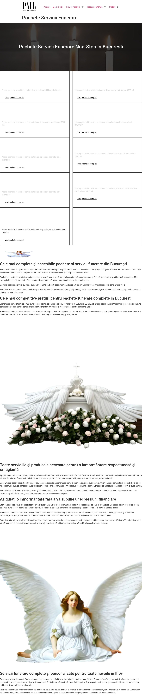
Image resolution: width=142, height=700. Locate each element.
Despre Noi (57, 7)
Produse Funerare (94, 7)
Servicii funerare (73, 7)
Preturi (112, 7)
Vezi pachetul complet (14, 97)
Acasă (46, 7)
